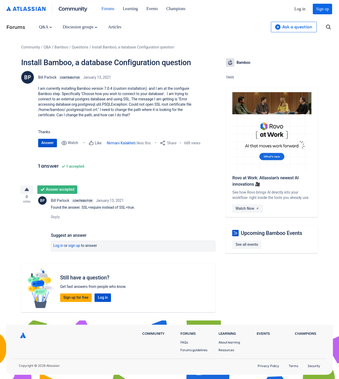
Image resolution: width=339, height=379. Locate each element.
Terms (293, 366)
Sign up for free (75, 299)
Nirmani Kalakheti (121, 143)
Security (314, 366)
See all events (246, 244)
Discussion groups (80, 27)
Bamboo (61, 47)
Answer (47, 143)
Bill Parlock (47, 77)
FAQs (184, 342)
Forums (107, 8)
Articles (114, 27)
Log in (300, 9)
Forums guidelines (193, 350)
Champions (175, 8)
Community (73, 8)
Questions (80, 47)
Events (152, 8)
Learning (130, 8)
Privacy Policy (268, 366)
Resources (226, 350)
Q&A (45, 27)
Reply (55, 219)
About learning (229, 342)
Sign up (322, 9)
